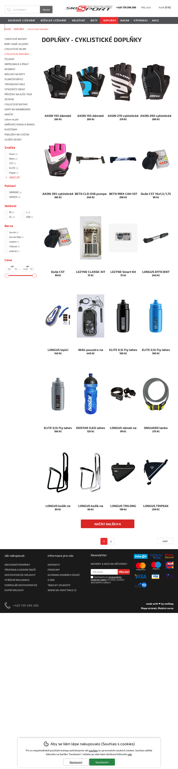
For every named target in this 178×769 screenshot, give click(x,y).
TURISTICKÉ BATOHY (16, 38)
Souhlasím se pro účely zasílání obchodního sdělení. (107, 579)
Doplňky (109, 20)
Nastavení (76, 762)
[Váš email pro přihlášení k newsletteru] (104, 572)
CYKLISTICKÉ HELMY (15, 49)
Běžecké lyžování (52, 20)
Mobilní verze (165, 608)
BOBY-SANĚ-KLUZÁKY (17, 43)
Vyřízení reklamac (16, 579)
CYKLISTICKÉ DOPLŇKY (17, 54)
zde (130, 754)
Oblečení (78, 20)
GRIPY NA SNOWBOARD (17, 109)
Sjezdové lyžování (21, 20)
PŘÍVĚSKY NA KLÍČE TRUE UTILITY (18, 95)
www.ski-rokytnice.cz (62, 590)
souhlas (93, 750)
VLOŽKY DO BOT (13, 139)
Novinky (13, 27)
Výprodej (141, 20)
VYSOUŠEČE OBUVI (15, 89)
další (165, 541)
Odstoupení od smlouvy (20, 574)
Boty (93, 20)
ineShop (168, 603)
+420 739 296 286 (26, 605)
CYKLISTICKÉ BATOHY (16, 104)
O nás (51, 579)
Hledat (46, 9)
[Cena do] (28, 269)
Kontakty (54, 564)
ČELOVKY (9, 59)
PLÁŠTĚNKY (11, 129)
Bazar (124, 20)
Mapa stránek (149, 608)
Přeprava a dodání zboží (20, 569)
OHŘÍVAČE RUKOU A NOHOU (20, 124)
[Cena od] (12, 269)
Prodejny (54, 569)
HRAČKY (9, 114)
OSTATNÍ (9, 99)
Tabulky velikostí (59, 585)
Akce (155, 20)
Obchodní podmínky (17, 564)
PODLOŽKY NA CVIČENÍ (17, 134)
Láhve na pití (11, 119)
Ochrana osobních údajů (64, 574)
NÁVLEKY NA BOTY (15, 74)
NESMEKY (10, 69)
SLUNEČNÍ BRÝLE (14, 79)
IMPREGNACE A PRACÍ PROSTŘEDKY (17, 65)
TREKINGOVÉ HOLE (15, 84)
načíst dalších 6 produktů (107, 525)
